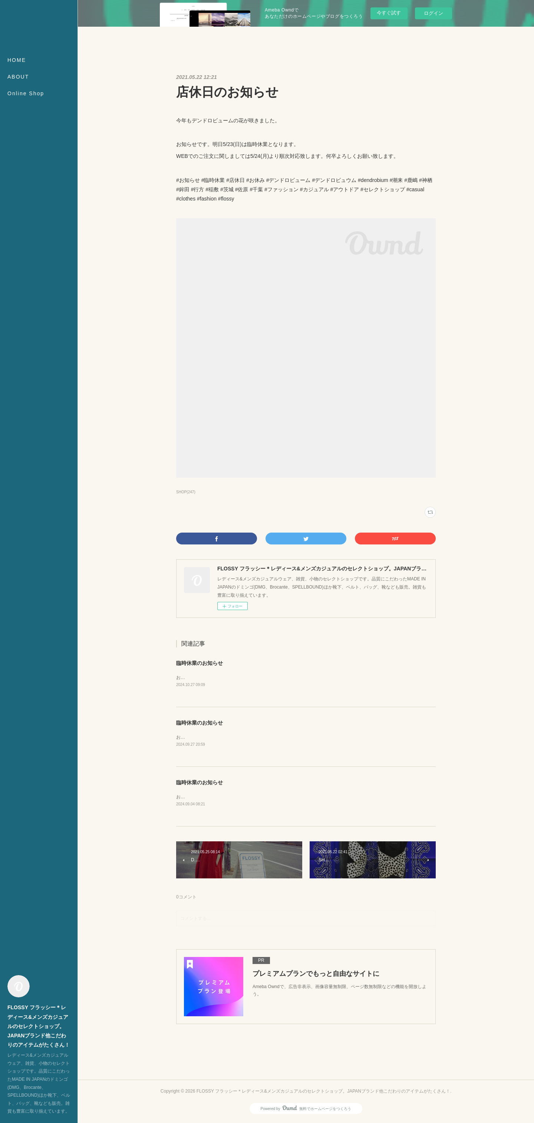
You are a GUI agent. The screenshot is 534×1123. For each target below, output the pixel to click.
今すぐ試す (389, 13)
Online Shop (25, 93)
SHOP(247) (185, 492)
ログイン (433, 13)
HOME (16, 60)
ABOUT (18, 77)
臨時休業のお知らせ (199, 663)
